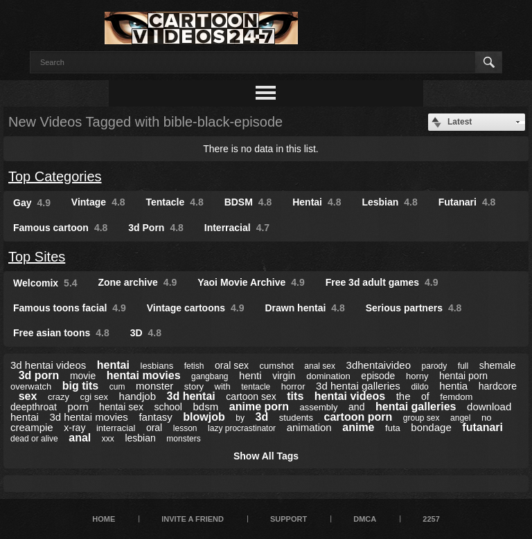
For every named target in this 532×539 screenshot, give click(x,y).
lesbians (157, 365)
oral (154, 427)
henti (250, 375)
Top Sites (36, 256)
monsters (183, 439)
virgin (283, 375)
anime (358, 427)
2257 (431, 519)
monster (154, 386)
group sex (421, 418)
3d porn (39, 375)
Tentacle (175, 202)
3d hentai (191, 396)
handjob (137, 396)
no (486, 417)
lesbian (140, 438)
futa (392, 428)
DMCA (364, 519)
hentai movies (144, 375)
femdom (456, 397)
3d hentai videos (48, 365)
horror (293, 386)
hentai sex (121, 406)
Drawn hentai (304, 307)
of (425, 396)
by (240, 418)
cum (117, 387)
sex (28, 396)
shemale (497, 365)
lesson (185, 428)
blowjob (203, 417)
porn (78, 406)
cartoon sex (251, 396)
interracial (115, 428)
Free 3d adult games (382, 282)
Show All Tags (266, 456)
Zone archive (137, 282)
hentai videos (349, 396)
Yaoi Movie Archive (251, 282)
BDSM (248, 202)
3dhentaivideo (378, 365)
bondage (431, 427)
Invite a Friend (192, 519)
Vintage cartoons (196, 307)
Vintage (98, 202)
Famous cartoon (60, 227)
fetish (194, 366)
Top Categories (55, 176)
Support (288, 519)
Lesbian (389, 202)
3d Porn (156, 227)
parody (434, 366)
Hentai (316, 202)
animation (309, 427)
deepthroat (33, 406)
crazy (58, 397)
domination (328, 376)
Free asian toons (61, 332)
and (356, 406)
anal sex (319, 366)
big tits (80, 386)
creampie (31, 427)
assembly (319, 407)
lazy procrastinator (242, 428)
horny (417, 376)
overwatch (30, 386)
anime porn (259, 406)
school (168, 406)
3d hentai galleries (358, 386)
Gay (32, 202)
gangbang (209, 376)
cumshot (277, 365)
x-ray (74, 427)
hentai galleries (415, 406)
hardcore (498, 386)
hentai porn (463, 375)
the (403, 396)
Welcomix (45, 283)
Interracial (236, 227)
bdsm (206, 406)
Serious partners (414, 307)
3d (262, 417)
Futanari (467, 202)
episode (378, 375)
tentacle (255, 387)
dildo (419, 387)
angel (460, 418)
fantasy (155, 417)
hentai (113, 365)
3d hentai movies (88, 417)
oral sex (232, 365)
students (296, 417)
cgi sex (94, 397)
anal (80, 438)
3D (145, 332)
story (194, 386)
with (223, 386)
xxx (108, 439)
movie (83, 375)
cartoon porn (358, 417)
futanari (482, 427)
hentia (453, 386)
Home (103, 519)
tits (295, 396)
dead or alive (34, 439)
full (463, 366)
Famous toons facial (69, 307)
